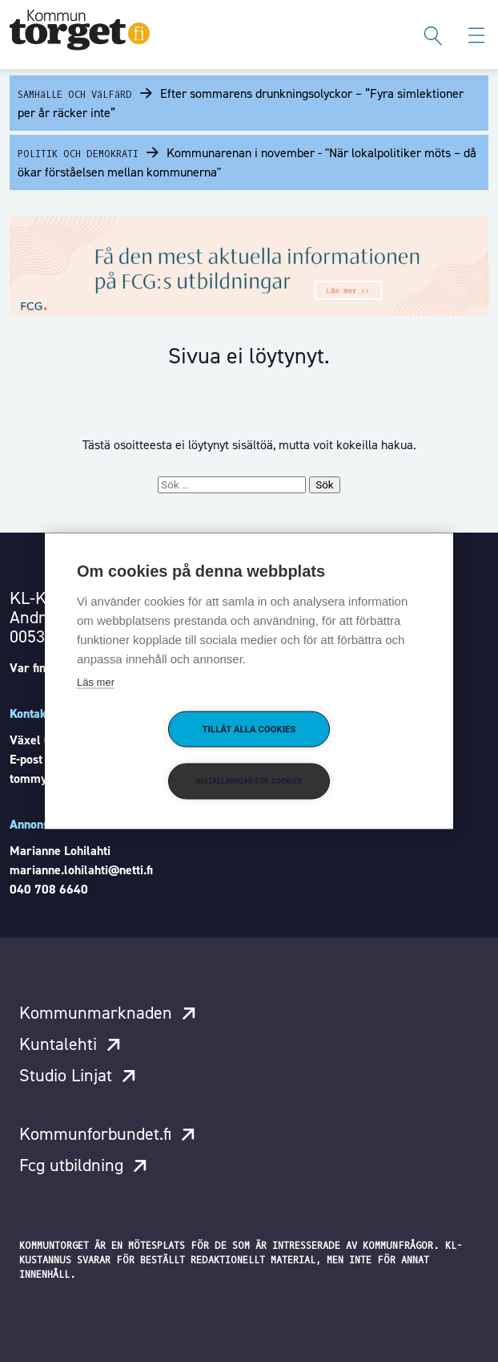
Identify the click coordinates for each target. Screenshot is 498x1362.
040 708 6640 (49, 889)
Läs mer (95, 682)
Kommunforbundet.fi (95, 1133)
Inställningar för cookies (249, 781)
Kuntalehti (58, 1044)
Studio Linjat (65, 1075)
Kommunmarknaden (95, 1012)
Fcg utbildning (71, 1165)
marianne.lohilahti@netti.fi (81, 869)
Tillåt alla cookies (249, 729)
